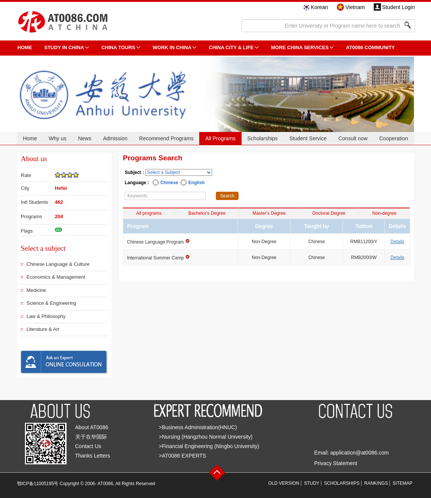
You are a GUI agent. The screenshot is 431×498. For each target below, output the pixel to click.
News (84, 138)
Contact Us (88, 446)
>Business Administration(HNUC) (198, 427)
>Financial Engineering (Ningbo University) (209, 446)
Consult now (352, 138)
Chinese (169, 182)
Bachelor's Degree (206, 213)
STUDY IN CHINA (64, 47)
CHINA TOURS (118, 47)
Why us (58, 138)
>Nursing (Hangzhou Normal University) (206, 437)
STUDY (311, 483)
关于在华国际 (91, 437)
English (196, 182)
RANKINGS (376, 483)
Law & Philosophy (45, 316)
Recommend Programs (166, 138)
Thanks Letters (92, 456)
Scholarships (262, 138)
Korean (319, 7)
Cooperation (393, 138)
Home (30, 138)
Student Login (398, 7)
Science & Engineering (51, 303)
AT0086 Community (370, 47)
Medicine (36, 290)
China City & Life (231, 47)
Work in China (172, 47)
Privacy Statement (335, 463)
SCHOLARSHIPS (342, 483)
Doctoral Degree (328, 213)
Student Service (308, 138)
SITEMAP (402, 483)
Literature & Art (42, 329)
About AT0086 (92, 427)
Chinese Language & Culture (58, 264)
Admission (115, 138)
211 (58, 229)
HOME (24, 47)
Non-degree (384, 213)
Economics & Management (55, 277)
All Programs (220, 138)
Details (398, 241)
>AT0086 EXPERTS (182, 456)
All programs (148, 213)
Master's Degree (269, 213)
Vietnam (354, 7)
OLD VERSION (283, 483)
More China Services (300, 47)
